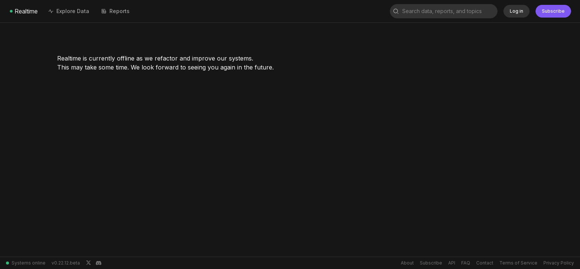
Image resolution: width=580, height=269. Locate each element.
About (407, 263)
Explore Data (68, 11)
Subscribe (431, 263)
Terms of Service (518, 263)
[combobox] (443, 11)
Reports (115, 11)
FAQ (465, 263)
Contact (484, 263)
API (451, 263)
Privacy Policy (558, 263)
